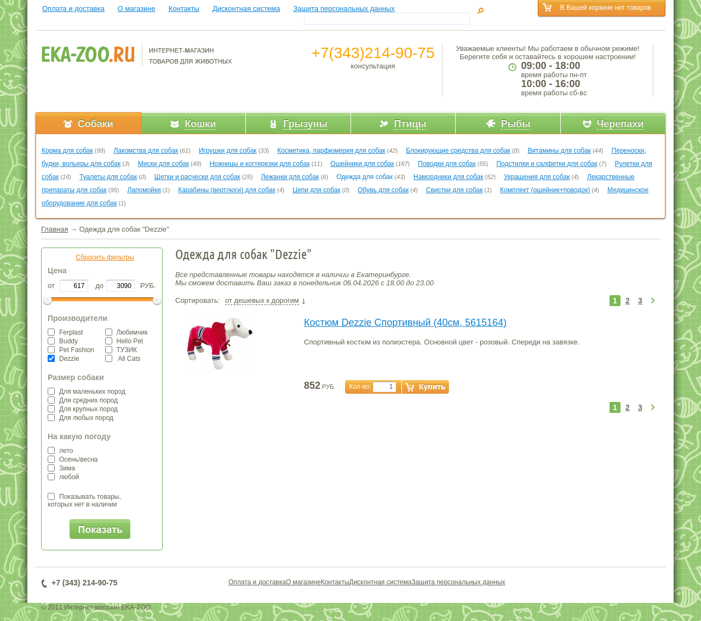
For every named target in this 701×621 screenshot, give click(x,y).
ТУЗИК (121, 350)
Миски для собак (163, 164)
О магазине (137, 8)
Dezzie (63, 359)
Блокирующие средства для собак (458, 150)
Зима (61, 468)
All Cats (123, 359)
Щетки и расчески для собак (197, 177)
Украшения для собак (537, 177)
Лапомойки (143, 190)
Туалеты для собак (108, 177)
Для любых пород (80, 418)
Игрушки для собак (228, 150)
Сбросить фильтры (105, 257)
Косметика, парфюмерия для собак (331, 150)
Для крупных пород (83, 409)
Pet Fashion (71, 350)
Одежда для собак (365, 177)
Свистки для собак (454, 190)
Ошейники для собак (362, 164)
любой (63, 477)
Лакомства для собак (145, 150)
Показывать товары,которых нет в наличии (84, 500)
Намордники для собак (448, 177)
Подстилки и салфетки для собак (546, 164)
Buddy (63, 341)
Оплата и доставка (73, 8)
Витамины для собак (558, 150)
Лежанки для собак (290, 177)
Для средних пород (83, 400)
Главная (54, 229)
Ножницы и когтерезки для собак (260, 164)
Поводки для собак (446, 164)
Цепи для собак (316, 190)
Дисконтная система (246, 8)
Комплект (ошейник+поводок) (545, 190)
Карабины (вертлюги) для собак (226, 190)
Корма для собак (67, 150)
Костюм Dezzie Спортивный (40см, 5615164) (405, 322)
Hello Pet (124, 341)
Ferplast (65, 332)
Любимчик (126, 332)
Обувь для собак (383, 190)
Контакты (184, 8)
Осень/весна (72, 459)
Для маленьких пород (86, 391)
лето (60, 451)
